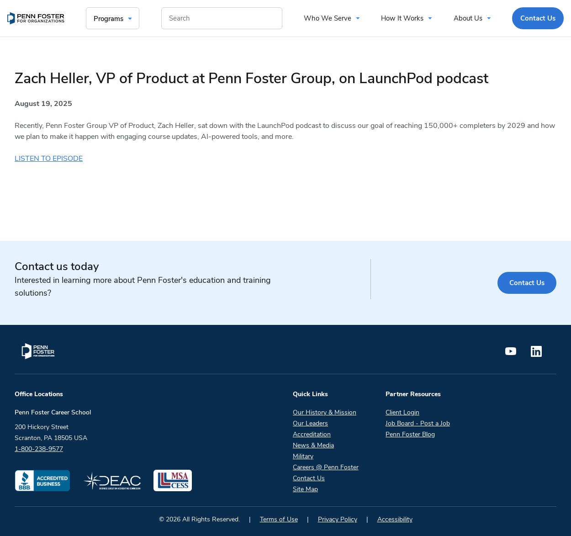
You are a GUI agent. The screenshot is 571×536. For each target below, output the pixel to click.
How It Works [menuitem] (402, 18)
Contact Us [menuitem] (537, 18)
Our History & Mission (324, 412)
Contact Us (527, 282)
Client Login (402, 412)
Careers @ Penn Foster (326, 467)
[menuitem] (35, 18)
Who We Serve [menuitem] (327, 18)
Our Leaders (310, 423)
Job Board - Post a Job (418, 423)
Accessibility (394, 519)
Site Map (305, 489)
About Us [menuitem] (468, 18)
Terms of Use (279, 519)
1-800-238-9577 (39, 449)
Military (303, 456)
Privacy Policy (337, 519)
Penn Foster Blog (410, 434)
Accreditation (312, 434)
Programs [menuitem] (108, 18)
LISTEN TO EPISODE (49, 159)
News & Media (313, 445)
